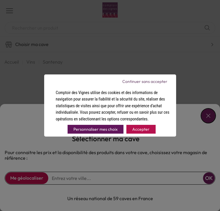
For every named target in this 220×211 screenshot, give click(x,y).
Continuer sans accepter (144, 81)
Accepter (140, 129)
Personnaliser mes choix (95, 129)
